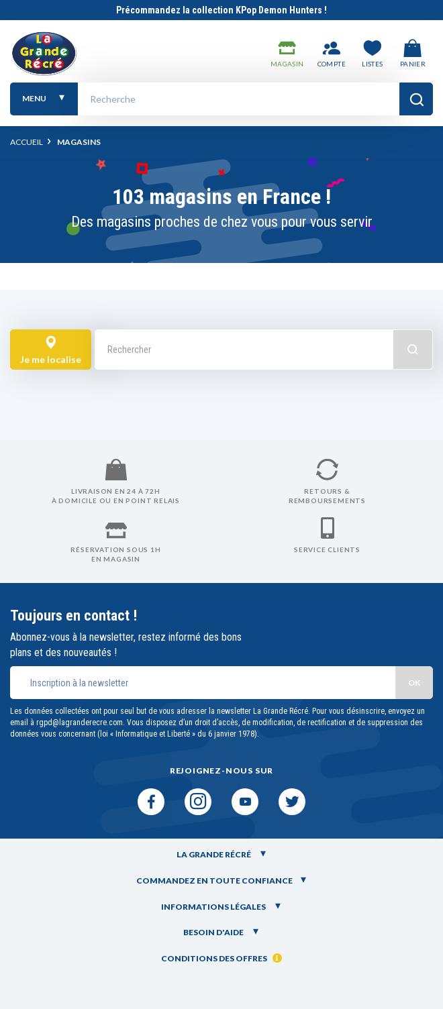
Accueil (26, 142)
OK (414, 683)
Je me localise (51, 350)
